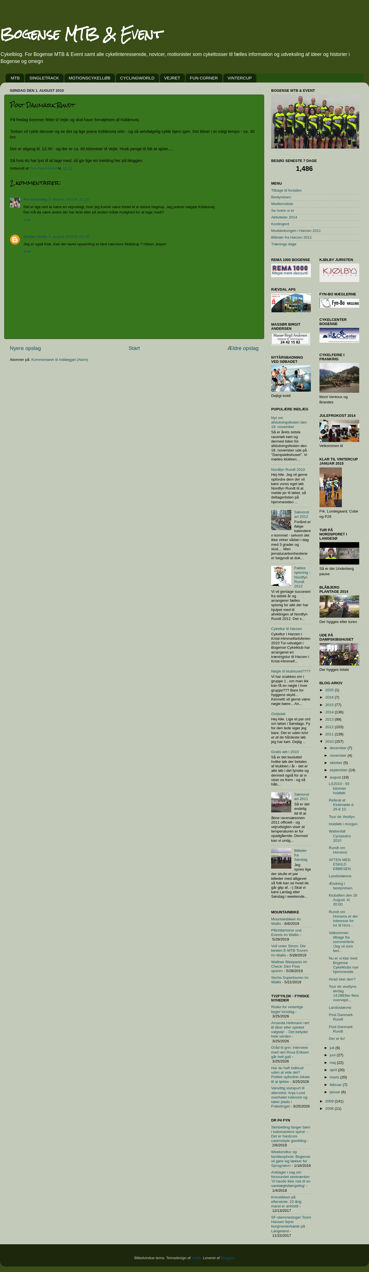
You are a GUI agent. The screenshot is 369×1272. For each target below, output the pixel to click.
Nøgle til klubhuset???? (291, 671)
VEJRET (172, 78)
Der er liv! (337, 1038)
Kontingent (280, 224)
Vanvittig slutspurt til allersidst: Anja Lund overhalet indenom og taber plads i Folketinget (289, 1097)
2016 (330, 697)
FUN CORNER (204, 78)
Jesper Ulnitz (35, 236)
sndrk (196, 1258)
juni (333, 1055)
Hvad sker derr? (342, 979)
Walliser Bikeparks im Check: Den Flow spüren (289, 966)
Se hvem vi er (282, 210)
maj (333, 1063)
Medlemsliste (282, 204)
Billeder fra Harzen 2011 (291, 237)
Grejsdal (278, 714)
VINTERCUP (240, 78)
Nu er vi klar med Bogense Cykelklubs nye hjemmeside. (343, 965)
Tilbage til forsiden (286, 190)
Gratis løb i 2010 (285, 752)
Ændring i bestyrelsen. (341, 885)
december (339, 748)
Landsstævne (340, 876)
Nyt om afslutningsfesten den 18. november (289, 422)
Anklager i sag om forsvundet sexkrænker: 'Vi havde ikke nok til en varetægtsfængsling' (291, 1179)
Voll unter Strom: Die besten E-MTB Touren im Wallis (289, 950)
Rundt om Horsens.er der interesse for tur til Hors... (343, 919)
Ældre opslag (243, 348)
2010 (330, 741)
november (339, 755)
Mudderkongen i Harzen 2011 (296, 231)
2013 (330, 719)
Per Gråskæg (35, 199)
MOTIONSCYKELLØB (89, 78)
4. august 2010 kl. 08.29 (69, 236)
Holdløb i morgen (343, 824)
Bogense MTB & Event (81, 34)
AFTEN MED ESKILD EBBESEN (340, 864)
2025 (330, 690)
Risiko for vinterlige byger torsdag (287, 1009)
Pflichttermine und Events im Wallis (286, 932)
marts (335, 1077)
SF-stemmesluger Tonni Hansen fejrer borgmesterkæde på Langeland (291, 1224)
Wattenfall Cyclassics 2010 (340, 835)
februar (336, 1085)
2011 (330, 734)
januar (335, 1092)
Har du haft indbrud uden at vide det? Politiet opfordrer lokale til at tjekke (290, 1075)
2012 (330, 727)
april (334, 1070)
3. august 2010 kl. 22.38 (69, 199)
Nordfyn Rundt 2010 (288, 469)
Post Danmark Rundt (341, 1017)
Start (134, 348)
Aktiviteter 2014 (284, 217)
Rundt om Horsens (338, 850)
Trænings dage (283, 244)
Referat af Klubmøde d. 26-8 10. (341, 804)
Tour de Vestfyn (342, 817)
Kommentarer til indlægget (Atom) (59, 360)
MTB (15, 78)
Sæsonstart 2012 (301, 514)
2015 (330, 705)
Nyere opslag (25, 348)
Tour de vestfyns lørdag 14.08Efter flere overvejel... (344, 993)
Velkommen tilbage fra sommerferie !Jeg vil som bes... (341, 942)
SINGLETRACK (44, 78)
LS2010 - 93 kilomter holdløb (339, 788)
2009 (330, 1101)
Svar (27, 220)
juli (332, 1048)
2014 (330, 712)
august (336, 777)
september (339, 770)
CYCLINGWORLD (137, 78)
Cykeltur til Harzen (286, 629)
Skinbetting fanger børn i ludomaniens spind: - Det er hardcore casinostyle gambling (290, 1134)
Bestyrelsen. (281, 197)
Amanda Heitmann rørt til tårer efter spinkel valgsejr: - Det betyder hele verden (290, 1030)
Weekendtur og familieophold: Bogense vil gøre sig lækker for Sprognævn (290, 1159)
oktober (337, 763)
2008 (330, 1108)
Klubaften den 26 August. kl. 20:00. (343, 899)
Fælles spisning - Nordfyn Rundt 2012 (302, 577)
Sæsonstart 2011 (301, 796)
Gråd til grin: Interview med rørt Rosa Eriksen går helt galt (290, 1052)
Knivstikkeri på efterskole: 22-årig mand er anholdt (286, 1201)
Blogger (227, 1258)
